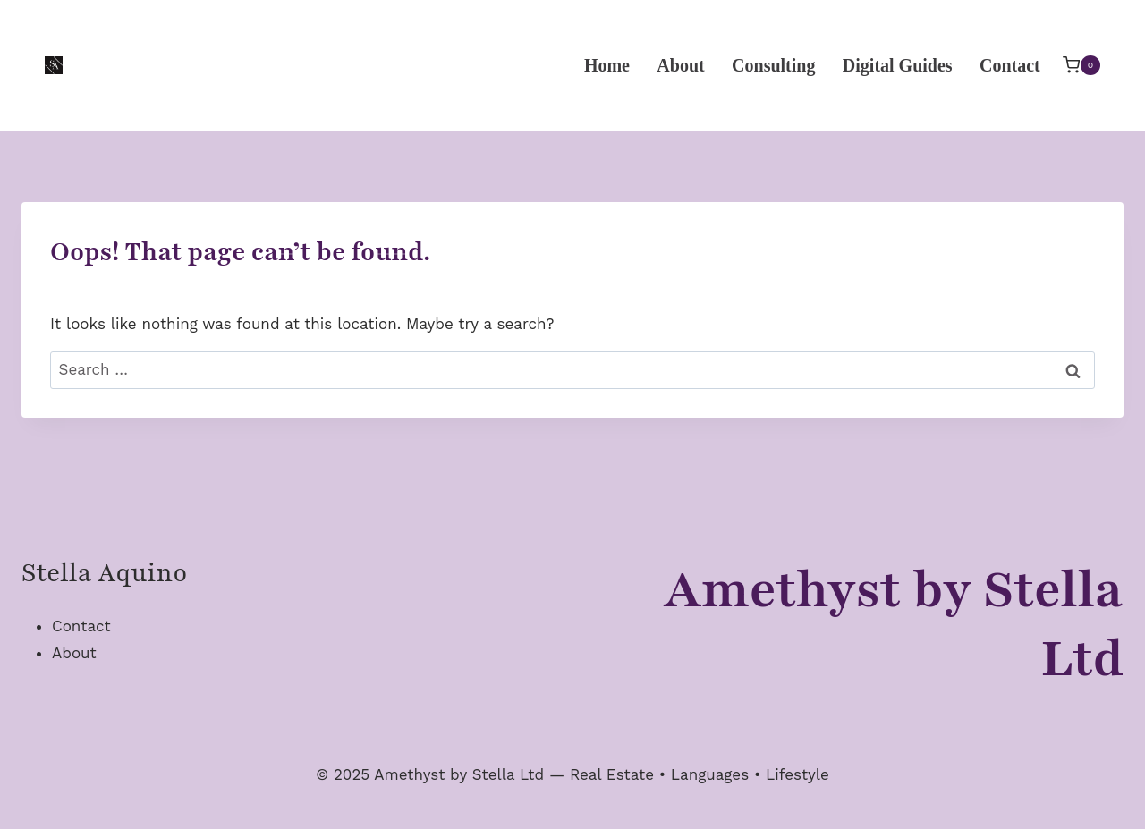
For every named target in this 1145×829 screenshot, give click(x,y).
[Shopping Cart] (1081, 65)
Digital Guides (898, 65)
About (680, 65)
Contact (1010, 65)
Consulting (773, 65)
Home (607, 65)
